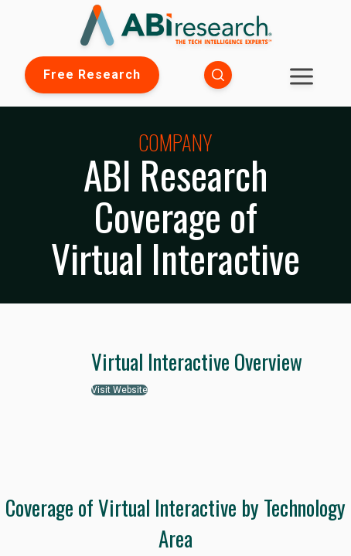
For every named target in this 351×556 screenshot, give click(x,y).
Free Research (92, 74)
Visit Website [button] (119, 390)
